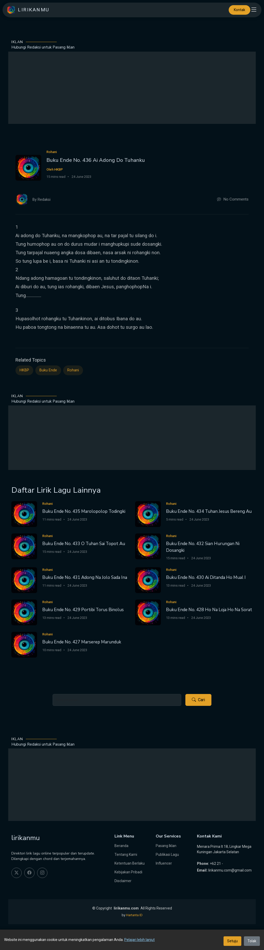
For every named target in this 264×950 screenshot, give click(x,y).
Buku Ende (48, 370)
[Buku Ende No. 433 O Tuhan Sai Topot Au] (24, 546)
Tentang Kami (125, 854)
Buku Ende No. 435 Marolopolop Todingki (83, 511)
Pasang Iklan (166, 846)
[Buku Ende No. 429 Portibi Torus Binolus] (24, 612)
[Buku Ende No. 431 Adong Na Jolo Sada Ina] (24, 579)
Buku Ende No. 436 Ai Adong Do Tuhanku (95, 160)
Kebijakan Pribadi (128, 872)
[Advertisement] (132, 88)
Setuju (232, 941)
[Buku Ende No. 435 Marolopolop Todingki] (24, 513)
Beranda (121, 846)
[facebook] (29, 873)
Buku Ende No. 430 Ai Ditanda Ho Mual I (206, 577)
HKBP (24, 370)
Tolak (252, 941)
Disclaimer (122, 881)
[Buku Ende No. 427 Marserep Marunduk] (24, 644)
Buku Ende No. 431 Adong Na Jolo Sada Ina (84, 577)
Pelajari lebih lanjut (139, 940)
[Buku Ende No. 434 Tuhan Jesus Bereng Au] (148, 513)
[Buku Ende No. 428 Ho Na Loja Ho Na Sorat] (148, 612)
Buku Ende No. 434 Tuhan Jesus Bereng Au (209, 511)
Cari (198, 700)
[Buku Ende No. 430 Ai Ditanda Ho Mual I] (148, 579)
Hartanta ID (134, 915)
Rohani (73, 370)
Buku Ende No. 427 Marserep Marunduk (81, 642)
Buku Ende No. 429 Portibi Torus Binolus (83, 610)
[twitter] (16, 873)
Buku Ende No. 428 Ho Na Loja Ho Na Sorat (209, 610)
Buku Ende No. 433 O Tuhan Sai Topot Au (83, 544)
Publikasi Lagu (167, 854)
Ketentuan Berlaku (129, 863)
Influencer (164, 863)
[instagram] (42, 873)
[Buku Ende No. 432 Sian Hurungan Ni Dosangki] (148, 546)
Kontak (239, 10)
